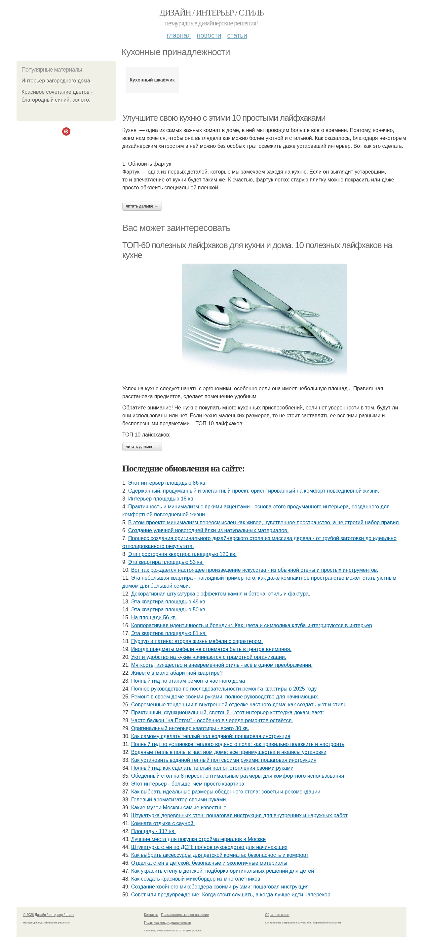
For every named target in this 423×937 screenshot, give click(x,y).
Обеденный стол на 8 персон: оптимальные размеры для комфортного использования (237, 776)
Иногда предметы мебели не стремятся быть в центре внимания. (211, 649)
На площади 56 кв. (154, 617)
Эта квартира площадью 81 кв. (169, 633)
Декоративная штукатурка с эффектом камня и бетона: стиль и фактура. (220, 594)
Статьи (237, 35)
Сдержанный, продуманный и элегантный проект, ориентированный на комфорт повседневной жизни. (253, 491)
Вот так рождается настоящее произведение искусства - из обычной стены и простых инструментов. (254, 570)
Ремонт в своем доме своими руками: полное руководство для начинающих (224, 696)
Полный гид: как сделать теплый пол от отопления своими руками (212, 768)
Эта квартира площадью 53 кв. (166, 562)
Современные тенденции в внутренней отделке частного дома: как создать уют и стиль (238, 704)
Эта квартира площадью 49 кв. (169, 601)
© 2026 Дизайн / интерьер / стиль (48, 915)
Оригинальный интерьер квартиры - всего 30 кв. (190, 728)
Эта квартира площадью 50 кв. (169, 609)
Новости (209, 35)
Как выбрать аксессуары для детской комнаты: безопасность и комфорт (220, 855)
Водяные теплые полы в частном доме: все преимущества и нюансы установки (229, 752)
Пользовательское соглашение (185, 915)
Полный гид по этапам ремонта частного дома (188, 681)
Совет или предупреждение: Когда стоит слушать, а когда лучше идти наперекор (230, 894)
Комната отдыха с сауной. (163, 823)
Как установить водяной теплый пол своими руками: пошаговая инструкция (224, 760)
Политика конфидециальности (167, 922)
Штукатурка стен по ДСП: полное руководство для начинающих (209, 847)
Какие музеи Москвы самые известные (179, 807)
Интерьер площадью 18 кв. (161, 498)
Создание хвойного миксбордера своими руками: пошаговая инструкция (220, 886)
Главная (179, 35)
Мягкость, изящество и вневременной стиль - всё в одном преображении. (222, 665)
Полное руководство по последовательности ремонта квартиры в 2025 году (224, 689)
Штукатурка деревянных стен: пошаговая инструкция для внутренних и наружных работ (239, 815)
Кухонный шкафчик (152, 79)
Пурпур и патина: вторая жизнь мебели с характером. (197, 641)
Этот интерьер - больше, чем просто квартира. (188, 784)
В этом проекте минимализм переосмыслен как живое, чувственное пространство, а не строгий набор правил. (264, 522)
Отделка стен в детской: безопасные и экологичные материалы (209, 863)
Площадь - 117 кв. (153, 831)
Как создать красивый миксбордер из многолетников (195, 879)
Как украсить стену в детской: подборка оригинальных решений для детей (222, 871)
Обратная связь (277, 915)
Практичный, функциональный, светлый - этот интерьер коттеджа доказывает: (227, 712)
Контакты (151, 915)
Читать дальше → (142, 206)
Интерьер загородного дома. (56, 80)
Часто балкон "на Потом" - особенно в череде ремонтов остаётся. (212, 720)
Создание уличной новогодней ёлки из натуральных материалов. (208, 530)
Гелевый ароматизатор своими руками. (179, 799)
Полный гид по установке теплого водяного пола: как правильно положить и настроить (238, 744)
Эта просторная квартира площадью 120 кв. (182, 554)
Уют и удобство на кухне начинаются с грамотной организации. (209, 657)
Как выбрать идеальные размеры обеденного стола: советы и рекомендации (226, 791)
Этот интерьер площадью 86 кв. (167, 483)
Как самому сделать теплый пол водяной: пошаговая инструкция (210, 736)
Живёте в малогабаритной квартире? (177, 673)
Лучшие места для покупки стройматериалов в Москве (198, 839)
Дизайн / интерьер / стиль (211, 12)
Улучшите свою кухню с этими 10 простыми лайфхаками (223, 118)
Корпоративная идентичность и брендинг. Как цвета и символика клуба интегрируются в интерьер (251, 625)
